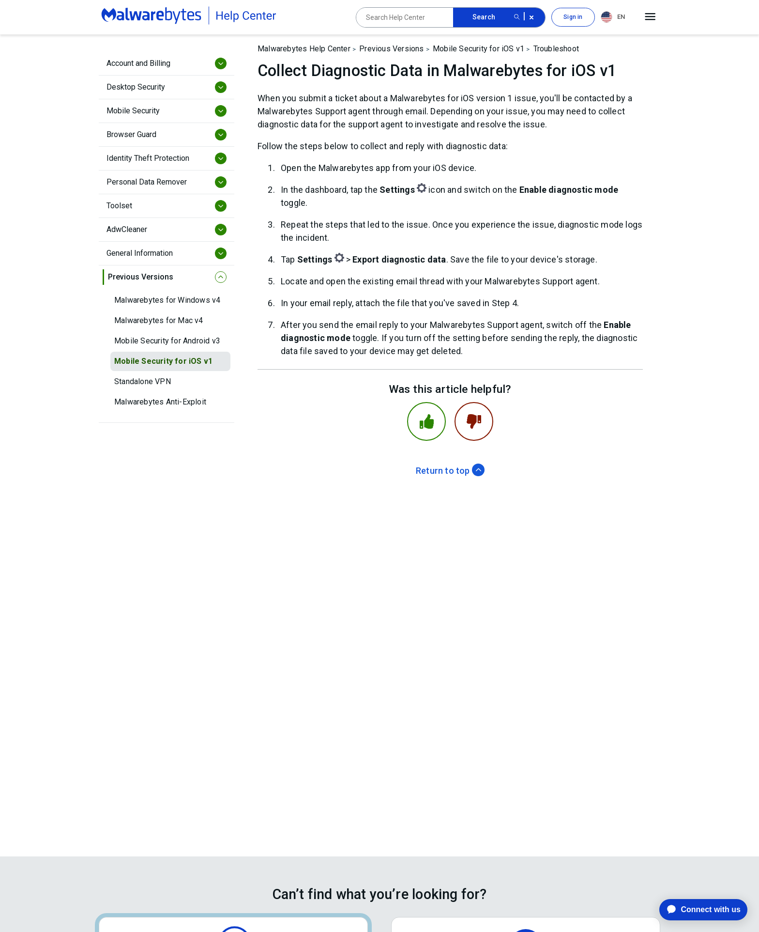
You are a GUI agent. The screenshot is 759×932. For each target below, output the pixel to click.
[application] (696, 909)
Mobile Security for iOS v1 (163, 361)
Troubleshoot (556, 48)
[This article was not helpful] (474, 421)
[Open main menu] (650, 17)
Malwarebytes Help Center (304, 48)
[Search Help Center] (404, 17)
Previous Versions (391, 48)
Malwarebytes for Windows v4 (167, 300)
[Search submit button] (517, 17)
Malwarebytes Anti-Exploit (160, 401)
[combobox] (615, 17)
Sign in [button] (572, 17)
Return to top (450, 471)
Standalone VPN (142, 381)
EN (613, 17)
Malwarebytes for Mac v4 (158, 320)
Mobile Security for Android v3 (167, 340)
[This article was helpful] (426, 421)
